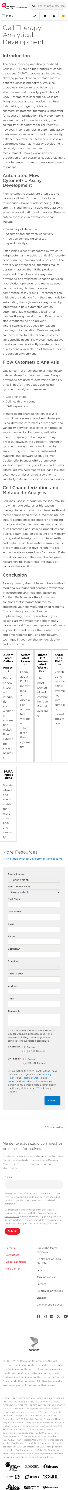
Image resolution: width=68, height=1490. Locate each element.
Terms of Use (31, 1078)
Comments (15, 1011)
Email (12, 924)
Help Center (12, 1268)
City (11, 998)
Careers (10, 1247)
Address (13, 986)
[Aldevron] (50, 1467)
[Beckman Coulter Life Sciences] (14, 6)
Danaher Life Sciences (50, 1304)
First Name (15, 899)
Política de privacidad (50, 1290)
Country (13, 961)
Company (14, 949)
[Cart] (44, 16)
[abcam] (31, 1466)
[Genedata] (13, 1477)
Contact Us (12, 1254)
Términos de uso (46, 1277)
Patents (41, 1283)
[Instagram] (45, 1317)
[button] (33, 6)
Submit (52, 1100)
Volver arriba (53, 1127)
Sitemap (42, 1297)
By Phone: (15, 1058)
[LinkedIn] (51, 1317)
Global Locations (15, 1261)
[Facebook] (38, 1317)
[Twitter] (58, 1317)
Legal (40, 1270)
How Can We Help (19, 886)
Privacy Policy (45, 1213)
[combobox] (47, 5)
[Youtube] (66, 1317)
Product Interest (18, 874)
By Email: (14, 1046)
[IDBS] (31, 1477)
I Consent (30, 1047)
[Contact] (34, 16)
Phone (11, 936)
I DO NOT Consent (35, 1051)
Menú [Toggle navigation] (7, 16)
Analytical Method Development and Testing (34, 858)
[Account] (54, 16)
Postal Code (16, 973)
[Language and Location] (63, 16)
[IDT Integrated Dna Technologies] (50, 1477)
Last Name (15, 911)
